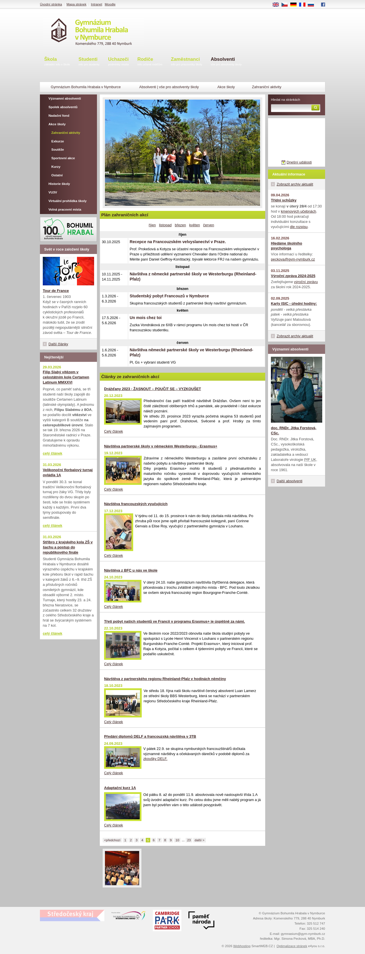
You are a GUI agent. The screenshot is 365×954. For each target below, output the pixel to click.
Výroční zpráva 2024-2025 (293, 276)
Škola (57, 62)
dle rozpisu (299, 227)
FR (304, 5)
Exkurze (57, 141)
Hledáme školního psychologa (286, 246)
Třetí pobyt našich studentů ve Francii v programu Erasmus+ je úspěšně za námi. (174, 621)
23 (189, 840)
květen (194, 225)
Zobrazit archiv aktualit (295, 184)
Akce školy (226, 87)
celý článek (52, 453)
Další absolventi (289, 481)
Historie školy (59, 183)
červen (208, 225)
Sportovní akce (63, 158)
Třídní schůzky (284, 200)
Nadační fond (58, 115)
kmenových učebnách (298, 211)
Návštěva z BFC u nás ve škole (130, 570)
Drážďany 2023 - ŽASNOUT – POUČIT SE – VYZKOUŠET (152, 389)
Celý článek (113, 431)
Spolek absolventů (63, 107)
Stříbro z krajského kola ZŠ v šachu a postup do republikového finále (68, 547)
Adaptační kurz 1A (120, 788)
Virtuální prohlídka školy (67, 201)
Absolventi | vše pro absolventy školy (169, 87)
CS (286, 5)
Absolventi (226, 62)
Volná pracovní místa (64, 209)
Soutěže (57, 149)
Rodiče (150, 62)
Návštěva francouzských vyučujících (136, 504)
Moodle (110, 4)
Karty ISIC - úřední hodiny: (294, 303)
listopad (165, 225)
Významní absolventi (64, 98)
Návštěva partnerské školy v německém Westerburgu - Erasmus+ (160, 446)
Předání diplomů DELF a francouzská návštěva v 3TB (150, 736)
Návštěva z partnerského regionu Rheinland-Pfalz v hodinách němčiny (165, 679)
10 (177, 840)
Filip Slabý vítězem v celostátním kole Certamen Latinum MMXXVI (66, 377)
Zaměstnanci (186, 62)
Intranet (96, 4)
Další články (58, 344)
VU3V (52, 192)
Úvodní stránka (51, 4)
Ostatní (57, 175)
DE (295, 5)
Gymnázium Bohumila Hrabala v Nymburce (86, 87)
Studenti (89, 62)
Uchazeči (118, 62)
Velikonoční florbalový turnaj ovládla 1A (68, 472)
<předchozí (112, 840)
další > (199, 840)
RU (313, 5)
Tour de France (56, 291)
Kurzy (55, 166)
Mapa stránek (76, 4)
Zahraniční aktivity (65, 132)
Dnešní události (299, 162)
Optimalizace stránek (292, 946)
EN (277, 5)
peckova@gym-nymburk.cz (293, 259)
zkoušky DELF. (155, 759)
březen (180, 225)
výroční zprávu (306, 282)
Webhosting (242, 946)
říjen (152, 225)
